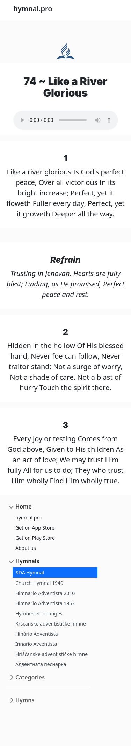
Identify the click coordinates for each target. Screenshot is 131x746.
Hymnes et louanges (39, 613)
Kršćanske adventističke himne (50, 623)
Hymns (24, 700)
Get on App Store (34, 527)
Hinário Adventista (36, 633)
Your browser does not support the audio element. (65, 120)
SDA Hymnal (30, 572)
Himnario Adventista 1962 (45, 603)
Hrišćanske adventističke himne (51, 654)
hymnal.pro (28, 517)
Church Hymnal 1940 (39, 583)
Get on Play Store (35, 537)
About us (25, 548)
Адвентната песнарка (40, 664)
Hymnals (27, 561)
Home (23, 506)
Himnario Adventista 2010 (45, 593)
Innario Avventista (36, 644)
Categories (30, 677)
